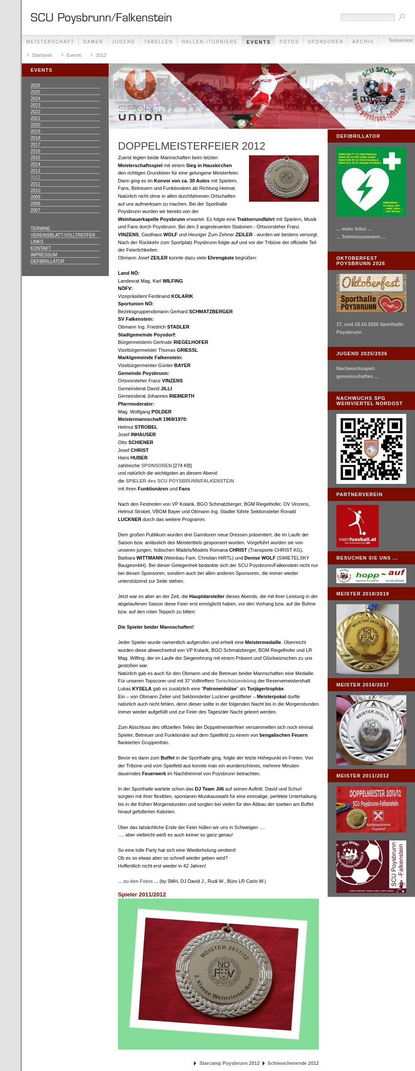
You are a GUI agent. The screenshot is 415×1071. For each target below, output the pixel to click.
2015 (35, 157)
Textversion (400, 40)
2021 (35, 118)
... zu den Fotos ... (138, 881)
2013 (35, 170)
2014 (35, 164)
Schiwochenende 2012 (293, 1063)
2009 (35, 197)
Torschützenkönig (235, 680)
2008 (35, 203)
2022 (35, 111)
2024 (35, 98)
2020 (35, 124)
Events (258, 42)
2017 (35, 144)
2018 (35, 138)
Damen (93, 41)
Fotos (289, 41)
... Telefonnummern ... (361, 236)
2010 (35, 190)
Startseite (42, 55)
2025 (35, 92)
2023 (35, 105)
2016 (35, 151)
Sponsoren (326, 41)
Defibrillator (47, 261)
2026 (35, 85)
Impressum (44, 254)
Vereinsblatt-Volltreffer (63, 235)
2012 (101, 55)
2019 (35, 131)
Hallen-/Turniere (210, 41)
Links (37, 241)
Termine (40, 228)
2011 (35, 184)
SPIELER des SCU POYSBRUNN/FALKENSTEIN (180, 480)
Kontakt (41, 248)
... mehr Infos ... (354, 228)
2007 (35, 210)
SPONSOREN (156, 465)
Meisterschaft (50, 41)
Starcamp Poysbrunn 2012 (229, 1063)
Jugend (123, 41)
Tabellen (158, 41)
